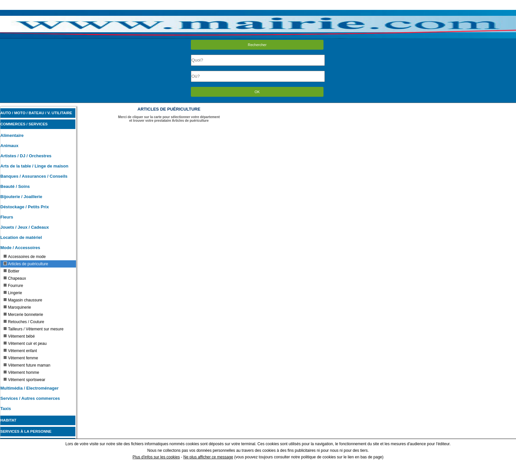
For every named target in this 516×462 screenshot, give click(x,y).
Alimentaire (12, 135)
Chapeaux (14, 278)
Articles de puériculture (25, 264)
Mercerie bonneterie (23, 314)
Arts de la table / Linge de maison (34, 166)
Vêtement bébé (19, 336)
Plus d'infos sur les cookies (156, 457)
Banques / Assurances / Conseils (33, 176)
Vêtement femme (20, 358)
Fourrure (13, 285)
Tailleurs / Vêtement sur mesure (33, 329)
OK (257, 92)
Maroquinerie (17, 307)
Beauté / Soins (15, 186)
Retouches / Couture (23, 322)
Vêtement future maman (26, 365)
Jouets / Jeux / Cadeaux (24, 227)
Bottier (11, 271)
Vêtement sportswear (24, 379)
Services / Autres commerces (30, 398)
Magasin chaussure (22, 300)
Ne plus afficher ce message (208, 457)
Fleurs (6, 217)
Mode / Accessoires (20, 247)
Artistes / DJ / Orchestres (25, 155)
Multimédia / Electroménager (29, 388)
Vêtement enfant (20, 350)
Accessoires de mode (24, 256)
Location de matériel (21, 237)
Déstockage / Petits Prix (24, 206)
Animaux (9, 145)
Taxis (5, 408)
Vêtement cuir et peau (24, 343)
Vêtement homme (21, 372)
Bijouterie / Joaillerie (21, 196)
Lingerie (12, 293)
